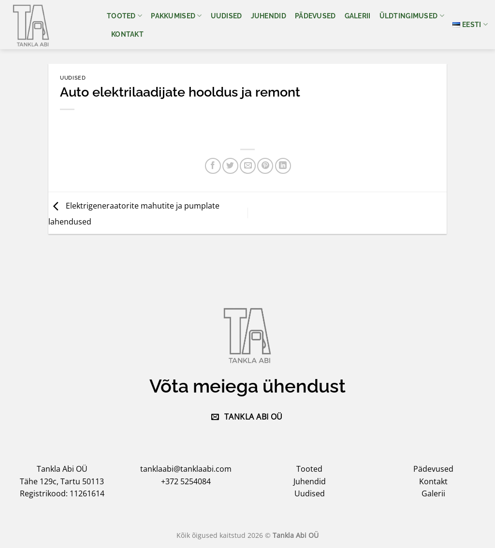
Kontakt (127, 34)
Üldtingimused (411, 15)
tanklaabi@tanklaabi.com (186, 469)
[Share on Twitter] (230, 166)
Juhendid (268, 16)
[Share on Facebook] (213, 166)
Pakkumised (176, 15)
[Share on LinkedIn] (283, 166)
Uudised (226, 16)
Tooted (124, 15)
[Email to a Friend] (248, 166)
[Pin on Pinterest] (265, 166)
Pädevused (315, 16)
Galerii (358, 16)
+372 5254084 (186, 481)
